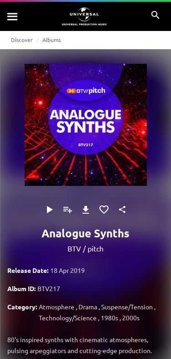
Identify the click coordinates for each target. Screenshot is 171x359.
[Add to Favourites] (103, 209)
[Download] (85, 209)
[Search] (12, 16)
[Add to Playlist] (67, 209)
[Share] (122, 209)
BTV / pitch (85, 248)
